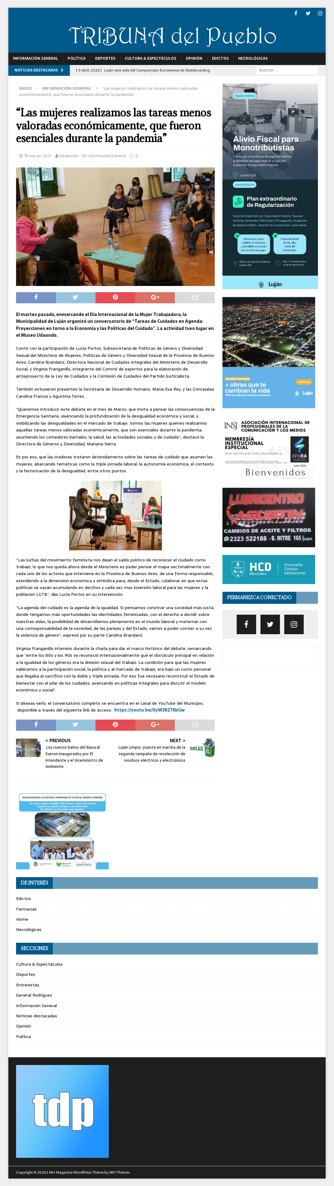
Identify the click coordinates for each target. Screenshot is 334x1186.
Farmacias (26, 908)
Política (77, 58)
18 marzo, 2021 (37, 155)
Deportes (105, 58)
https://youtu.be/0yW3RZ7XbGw (149, 709)
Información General (35, 58)
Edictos (220, 58)
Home (22, 918)
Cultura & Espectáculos (150, 58)
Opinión (194, 58)
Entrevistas (27, 984)
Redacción (69, 155)
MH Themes (119, 1172)
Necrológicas (253, 58)
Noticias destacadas (36, 1015)
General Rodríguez (34, 994)
